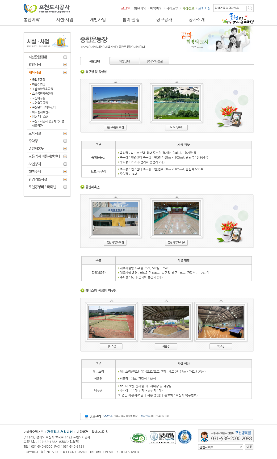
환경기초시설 (38, 179)
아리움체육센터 (41, 112)
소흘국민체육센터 (42, 93)
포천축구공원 (40, 103)
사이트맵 (172, 8)
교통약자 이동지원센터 (44, 156)
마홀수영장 (38, 84)
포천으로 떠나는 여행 (237, 18)
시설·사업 (64, 19)
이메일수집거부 (33, 432)
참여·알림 (131, 19)
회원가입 (140, 8)
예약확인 (156, 8)
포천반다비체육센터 (43, 107)
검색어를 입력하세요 (227, 7)
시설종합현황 (38, 57)
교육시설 (35, 133)
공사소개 (197, 19)
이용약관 (82, 432)
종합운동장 (38, 79)
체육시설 (35, 72)
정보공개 (164, 19)
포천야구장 (38, 98)
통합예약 (32, 19)
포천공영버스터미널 (42, 187)
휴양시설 (35, 65)
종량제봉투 (36, 149)
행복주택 (35, 171)
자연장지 (35, 164)
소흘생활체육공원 (42, 89)
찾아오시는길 (100, 432)
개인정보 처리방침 (60, 432)
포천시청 (204, 8)
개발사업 (98, 19)
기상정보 (188, 8)
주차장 (33, 141)
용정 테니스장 (40, 116)
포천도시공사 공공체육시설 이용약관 (48, 123)
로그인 (125, 8)
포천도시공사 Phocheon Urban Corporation (47, 8)
